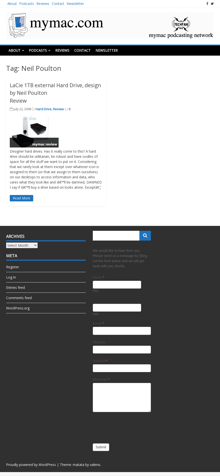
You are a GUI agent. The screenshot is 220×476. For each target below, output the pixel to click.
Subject (100, 361)
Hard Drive (44, 109)
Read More (21, 198)
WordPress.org (18, 308)
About (12, 3)
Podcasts (26, 3)
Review (58, 109)
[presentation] (130, 426)
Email (98, 323)
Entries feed (15, 287)
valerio (95, 464)
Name (98, 277)
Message (101, 379)
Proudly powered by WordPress (31, 464)
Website (99, 342)
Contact (58, 3)
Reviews (42, 3)
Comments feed (19, 297)
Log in (11, 277)
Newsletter (75, 3)
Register (12, 267)
